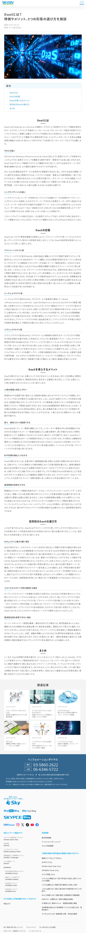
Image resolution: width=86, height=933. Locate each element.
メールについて (35, 931)
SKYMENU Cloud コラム (50, 870)
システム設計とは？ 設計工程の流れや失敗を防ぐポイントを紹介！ (62, 890)
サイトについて (31, 927)
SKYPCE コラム (47, 862)
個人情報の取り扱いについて (13, 927)
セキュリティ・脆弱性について (15, 931)
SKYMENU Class (20, 884)
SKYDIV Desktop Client (20, 850)
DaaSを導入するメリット (19, 100)
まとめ (12, 108)
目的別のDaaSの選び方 (19, 104)
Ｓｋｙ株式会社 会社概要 (47, 927)
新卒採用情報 (46, 838)
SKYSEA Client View (20, 839)
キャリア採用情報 (47, 846)
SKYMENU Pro (20, 890)
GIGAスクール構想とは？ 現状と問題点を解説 (57, 899)
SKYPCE (20, 844)
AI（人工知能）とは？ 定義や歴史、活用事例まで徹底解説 (61, 895)
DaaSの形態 (14, 96)
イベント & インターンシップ (51, 842)
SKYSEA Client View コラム (51, 866)
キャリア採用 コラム (48, 874)
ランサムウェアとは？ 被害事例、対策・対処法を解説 (59, 914)
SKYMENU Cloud (20, 872)
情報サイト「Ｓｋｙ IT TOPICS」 (52, 858)
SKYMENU (7, 867)
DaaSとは (13, 92)
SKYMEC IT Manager (20, 856)
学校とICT (7, 904)
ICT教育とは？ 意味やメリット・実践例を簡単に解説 (59, 903)
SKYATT (20, 862)
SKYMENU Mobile (20, 878)
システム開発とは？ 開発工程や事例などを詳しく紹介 (60, 885)
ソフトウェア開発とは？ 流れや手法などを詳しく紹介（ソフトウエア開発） (62, 879)
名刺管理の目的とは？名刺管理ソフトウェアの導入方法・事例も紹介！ (62, 908)
